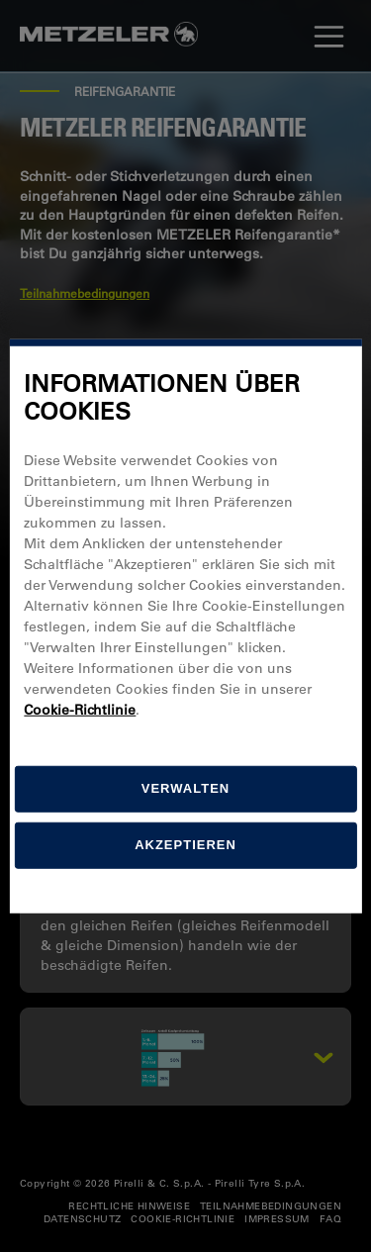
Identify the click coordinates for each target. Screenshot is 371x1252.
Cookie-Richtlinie (80, 710)
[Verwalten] (185, 789)
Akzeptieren (185, 844)
